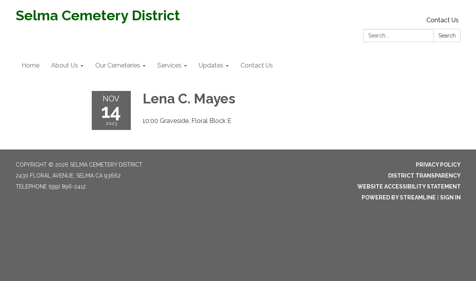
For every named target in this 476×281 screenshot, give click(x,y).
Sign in (450, 197)
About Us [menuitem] (64, 65)
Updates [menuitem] (211, 65)
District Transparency (424, 176)
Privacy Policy (438, 165)
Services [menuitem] (169, 65)
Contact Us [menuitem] (257, 65)
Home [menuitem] (30, 65)
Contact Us (442, 20)
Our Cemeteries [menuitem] (117, 65)
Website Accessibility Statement (409, 186)
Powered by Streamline (399, 197)
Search (447, 35)
